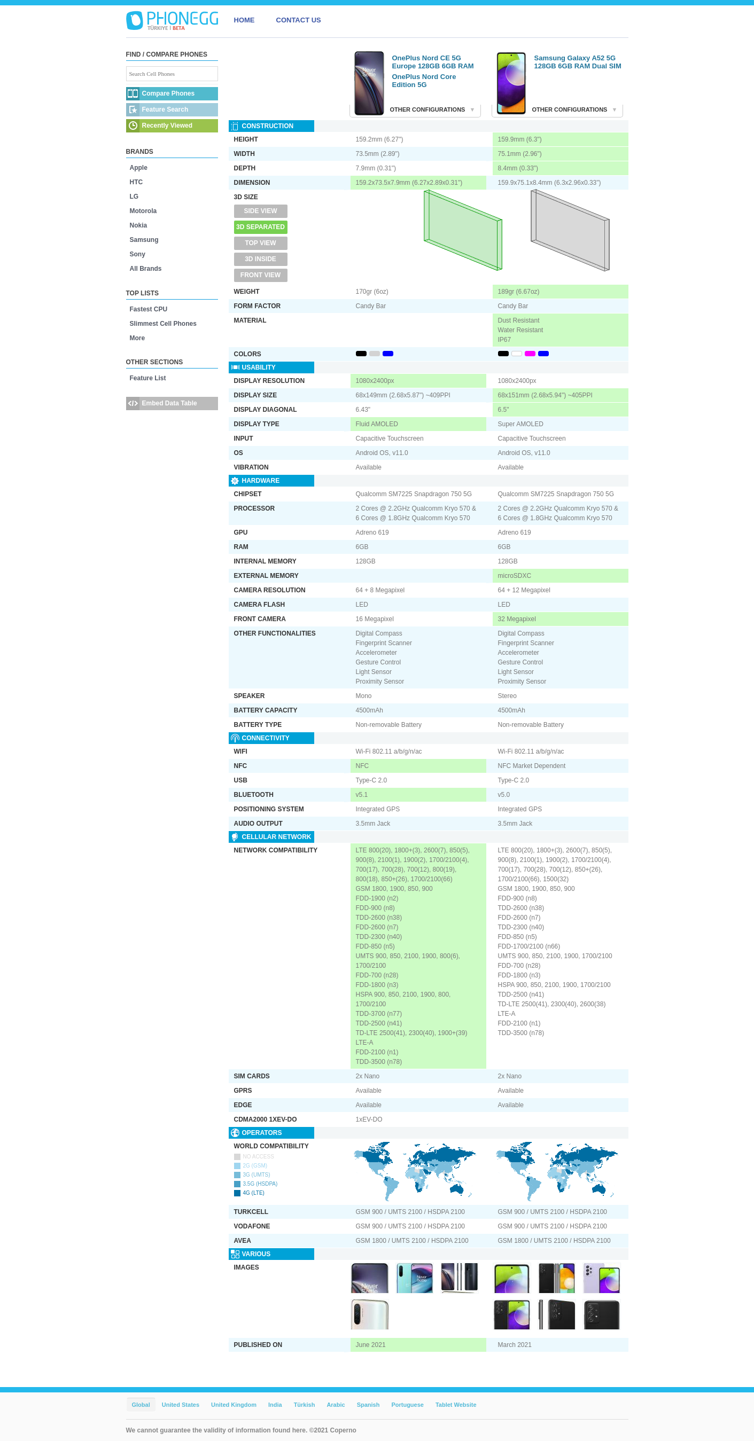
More (137, 338)
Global (141, 1404)
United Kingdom (233, 1404)
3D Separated (260, 227)
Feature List (148, 378)
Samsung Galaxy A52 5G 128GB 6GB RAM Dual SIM (577, 62)
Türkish (304, 1404)
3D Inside (260, 259)
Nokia (138, 225)
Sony (137, 254)
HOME (244, 20)
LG (134, 196)
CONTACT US (298, 20)
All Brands (146, 268)
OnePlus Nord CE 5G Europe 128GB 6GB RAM (433, 62)
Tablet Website (456, 1404)
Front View (260, 275)
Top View (260, 243)
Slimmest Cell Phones (163, 323)
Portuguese (407, 1404)
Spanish (368, 1404)
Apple (138, 167)
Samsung (144, 240)
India (275, 1404)
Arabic (336, 1404)
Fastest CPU (149, 309)
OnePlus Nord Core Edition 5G (424, 81)
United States (180, 1404)
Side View (260, 211)
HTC (136, 182)
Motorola (143, 211)
